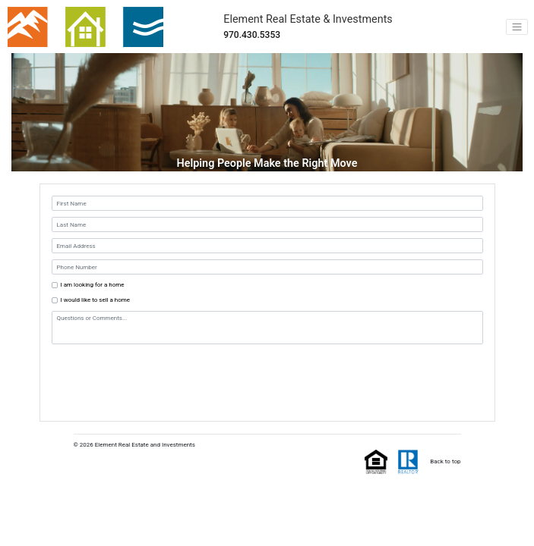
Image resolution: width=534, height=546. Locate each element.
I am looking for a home (93, 284)
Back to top (445, 461)
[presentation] (144, 373)
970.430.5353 (251, 35)
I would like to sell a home (96, 300)
